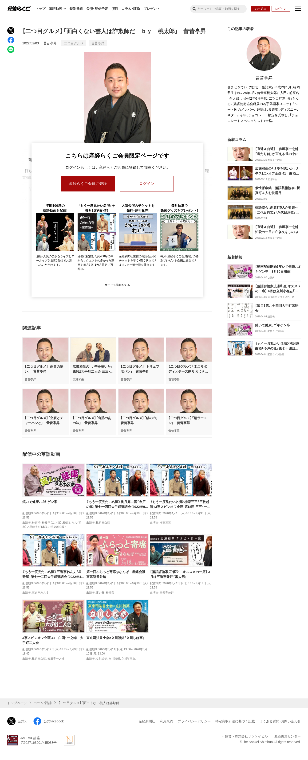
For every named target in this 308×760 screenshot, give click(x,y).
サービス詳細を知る (117, 285)
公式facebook (48, 721)
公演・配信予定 (97, 9)
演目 (114, 9)
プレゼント (151, 9)
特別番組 (76, 9)
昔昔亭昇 (50, 43)
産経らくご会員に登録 (88, 184)
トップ (40, 9)
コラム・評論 (131, 9)
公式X (17, 721)
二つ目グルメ (74, 43)
